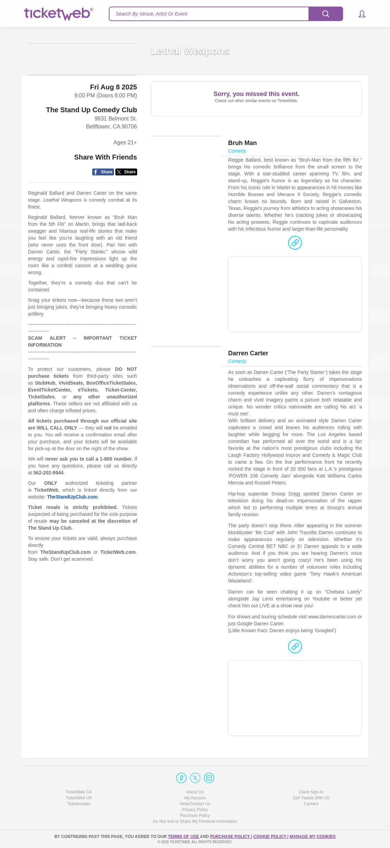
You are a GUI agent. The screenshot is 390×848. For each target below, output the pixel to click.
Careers (311, 803)
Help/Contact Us (195, 803)
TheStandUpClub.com (72, 538)
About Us (195, 792)
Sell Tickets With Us (311, 798)
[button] (358, 14)
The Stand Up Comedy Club (91, 150)
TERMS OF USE (184, 836)
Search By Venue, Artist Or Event (151, 14)
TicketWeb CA (79, 792)
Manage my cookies (312, 836)
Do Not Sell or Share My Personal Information (195, 821)
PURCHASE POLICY (230, 836)
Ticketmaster (79, 803)
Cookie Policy (270, 836)
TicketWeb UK (79, 798)
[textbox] (226, 14)
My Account (195, 798)
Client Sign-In (311, 792)
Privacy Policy (195, 809)
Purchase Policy (195, 815)
